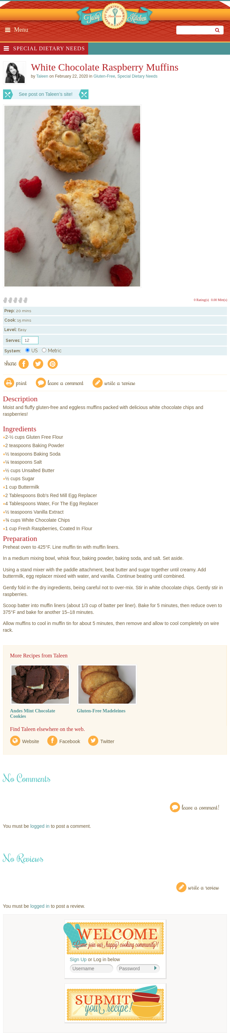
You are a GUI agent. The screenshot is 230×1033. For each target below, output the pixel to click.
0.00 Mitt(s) (219, 300)
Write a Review (203, 887)
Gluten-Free (104, 76)
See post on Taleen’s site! (46, 94)
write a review (120, 382)
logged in (40, 826)
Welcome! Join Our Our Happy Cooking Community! (113, 938)
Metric (51, 350)
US (31, 350)
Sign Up (78, 959)
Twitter (107, 741)
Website (30, 741)
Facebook (69, 741)
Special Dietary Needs (49, 48)
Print (21, 382)
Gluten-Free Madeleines (101, 710)
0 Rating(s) (201, 300)
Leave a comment (66, 382)
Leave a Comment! (200, 807)
